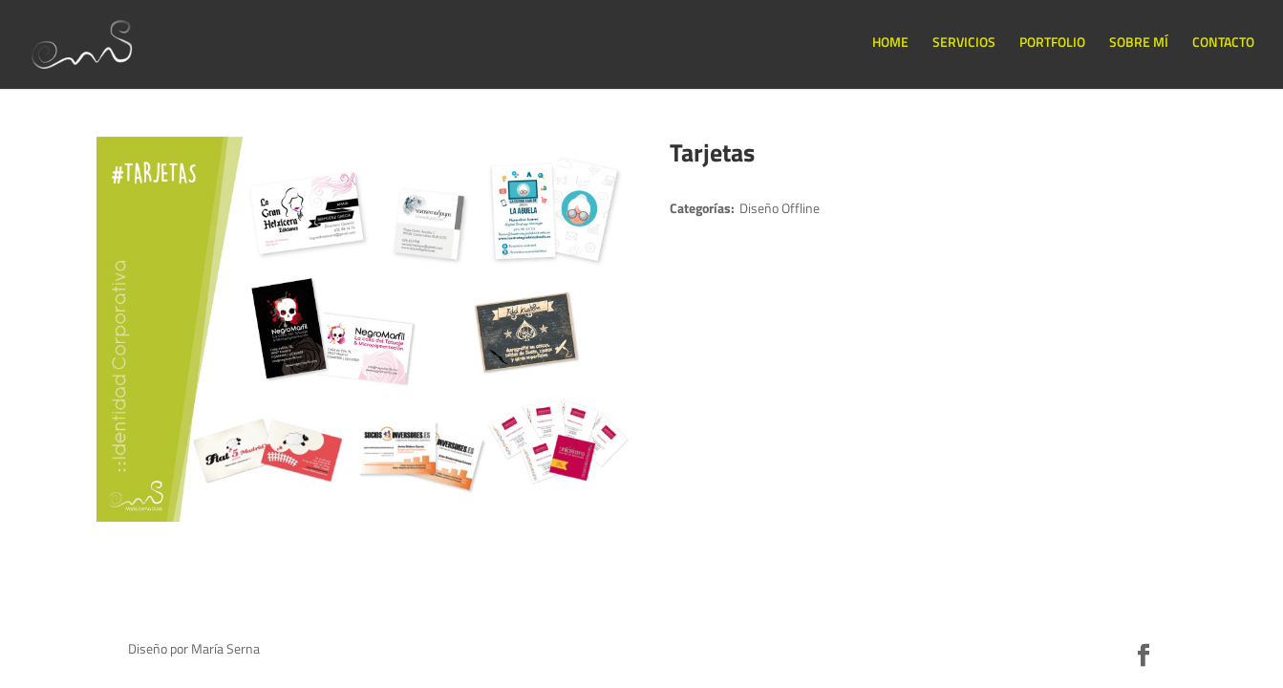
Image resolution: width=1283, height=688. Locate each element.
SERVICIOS (963, 42)
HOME (890, 42)
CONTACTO (1223, 42)
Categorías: (702, 208)
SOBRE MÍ (1138, 42)
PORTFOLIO (1052, 42)
